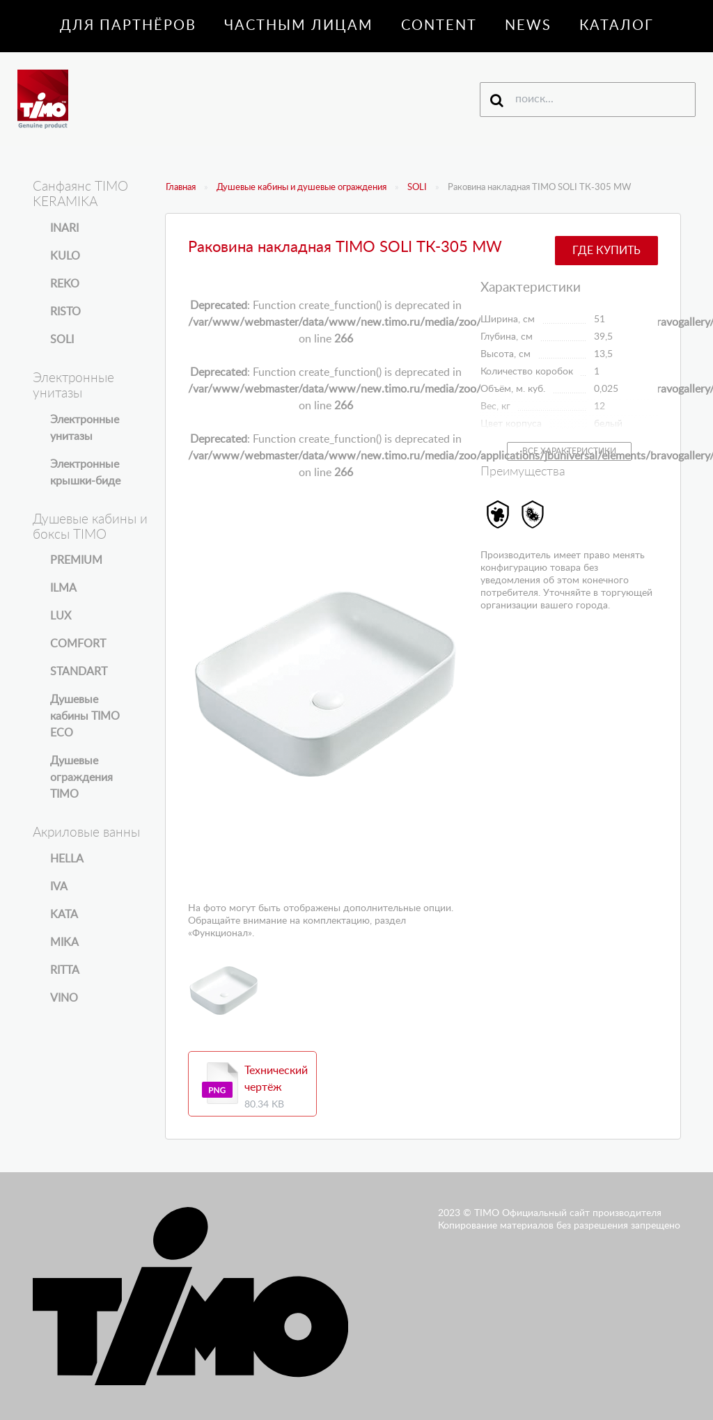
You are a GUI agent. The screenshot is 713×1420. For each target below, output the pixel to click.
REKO (64, 284)
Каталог (616, 26)
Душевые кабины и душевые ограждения (301, 187)
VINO (64, 998)
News (528, 26)
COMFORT (78, 643)
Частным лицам (298, 26)
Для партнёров (128, 26)
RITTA (64, 970)
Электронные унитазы (84, 428)
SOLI (417, 187)
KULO (65, 256)
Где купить (606, 250)
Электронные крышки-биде (85, 473)
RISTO (65, 311)
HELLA (67, 859)
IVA (59, 886)
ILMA (63, 588)
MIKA (64, 942)
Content (439, 26)
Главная (181, 187)
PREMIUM (76, 560)
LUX (60, 616)
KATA (64, 914)
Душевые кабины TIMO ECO (85, 716)
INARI (64, 228)
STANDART (78, 671)
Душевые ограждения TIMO (81, 777)
